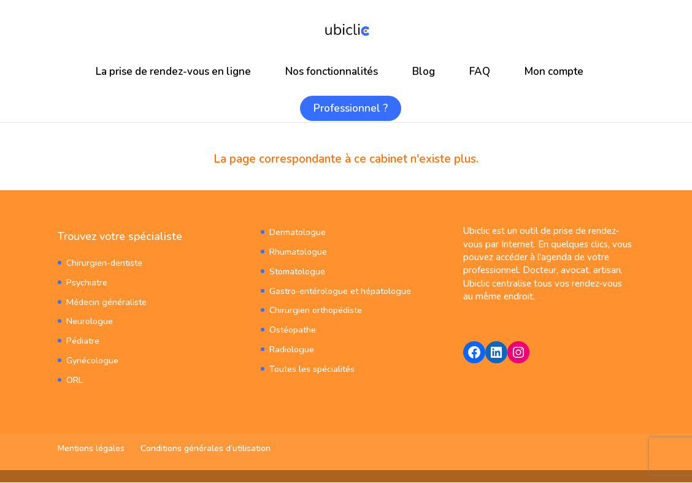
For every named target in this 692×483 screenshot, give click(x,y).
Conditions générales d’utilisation (205, 449)
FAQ (479, 71)
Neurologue (89, 320)
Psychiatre (86, 282)
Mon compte (554, 71)
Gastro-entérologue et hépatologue (339, 289)
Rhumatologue (297, 251)
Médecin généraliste (105, 301)
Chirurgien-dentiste (104, 263)
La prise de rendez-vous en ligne (173, 71)
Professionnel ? (350, 108)
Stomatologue (296, 270)
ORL (74, 376)
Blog (423, 71)
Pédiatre (82, 338)
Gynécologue (92, 357)
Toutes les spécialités (311, 365)
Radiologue (291, 346)
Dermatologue (297, 232)
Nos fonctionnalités (331, 71)
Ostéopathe (292, 327)
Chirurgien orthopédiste (315, 308)
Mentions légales (91, 449)
